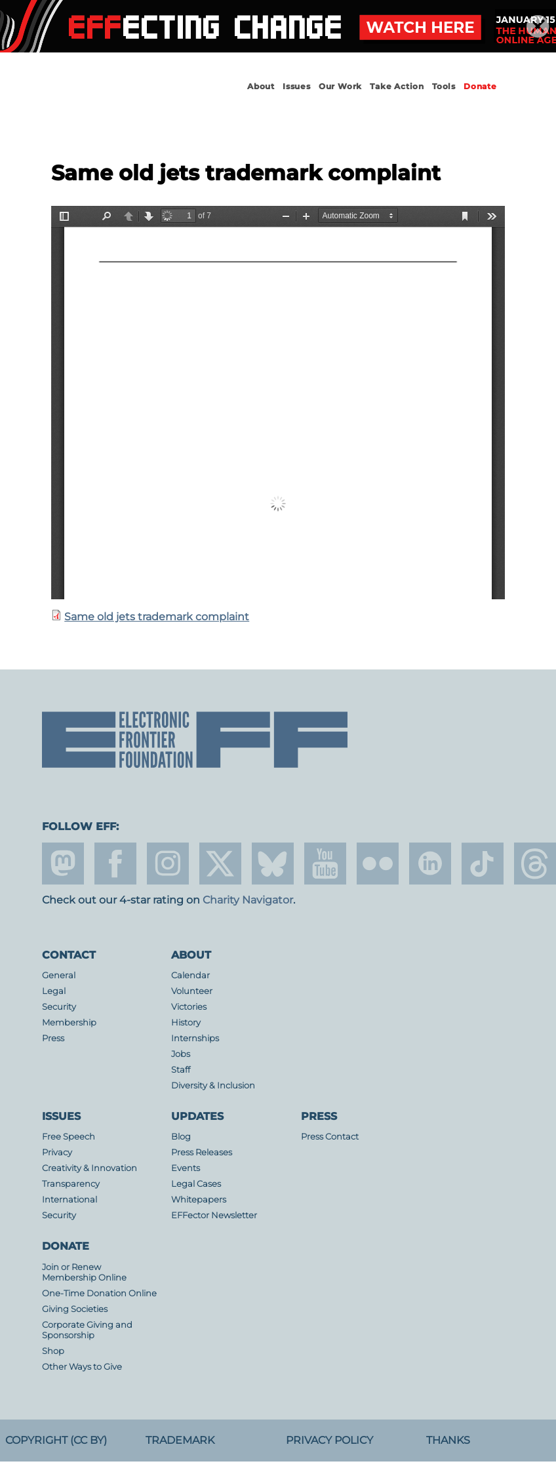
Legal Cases (196, 1184)
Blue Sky (273, 864)
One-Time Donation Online (99, 1293)
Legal (54, 991)
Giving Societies (75, 1309)
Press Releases (201, 1152)
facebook (115, 864)
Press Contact (330, 1137)
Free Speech (68, 1137)
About (261, 86)
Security (59, 1007)
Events (185, 1168)
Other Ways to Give (82, 1367)
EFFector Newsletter (214, 1215)
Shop (53, 1351)
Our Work (340, 86)
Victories (189, 1007)
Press (53, 1038)
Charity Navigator (248, 900)
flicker (378, 864)
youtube (325, 864)
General (58, 975)
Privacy (57, 1152)
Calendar (190, 975)
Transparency (71, 1184)
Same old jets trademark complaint (156, 616)
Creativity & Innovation (89, 1168)
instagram (168, 864)
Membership (69, 1022)
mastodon (63, 864)
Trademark (180, 1440)
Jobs (180, 1054)
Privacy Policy (329, 1440)
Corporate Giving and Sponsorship (87, 1330)
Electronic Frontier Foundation (114, 98)
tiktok (483, 864)
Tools (444, 86)
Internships (195, 1038)
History (186, 1022)
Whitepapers (198, 1199)
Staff (180, 1070)
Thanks (448, 1440)
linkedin (430, 864)
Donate (480, 86)
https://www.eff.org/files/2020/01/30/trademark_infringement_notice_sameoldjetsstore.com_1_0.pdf (278, 402)
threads (535, 864)
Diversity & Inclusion (213, 1085)
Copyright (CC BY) (56, 1440)
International (69, 1199)
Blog (181, 1137)
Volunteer (191, 991)
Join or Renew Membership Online (84, 1272)
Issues (297, 86)
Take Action (397, 86)
